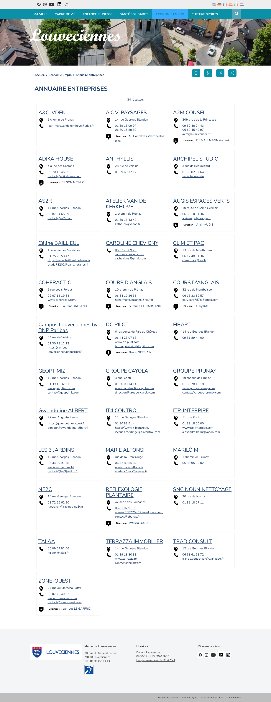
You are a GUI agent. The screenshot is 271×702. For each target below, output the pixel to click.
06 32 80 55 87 (126, 463)
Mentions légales (189, 697)
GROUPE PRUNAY (194, 370)
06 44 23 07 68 (126, 338)
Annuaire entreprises (89, 75)
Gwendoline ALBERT (63, 410)
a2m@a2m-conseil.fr (196, 134)
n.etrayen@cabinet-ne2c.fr (65, 507)
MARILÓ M (185, 449)
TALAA (46, 541)
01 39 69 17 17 (126, 172)
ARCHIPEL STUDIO (196, 158)
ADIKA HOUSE (55, 158)
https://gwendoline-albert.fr (66, 423)
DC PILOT (117, 324)
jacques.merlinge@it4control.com (137, 432)
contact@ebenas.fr (127, 517)
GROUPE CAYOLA (127, 370)
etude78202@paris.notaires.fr (68, 265)
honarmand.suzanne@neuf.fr (134, 300)
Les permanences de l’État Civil (155, 660)
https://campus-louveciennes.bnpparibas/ (65, 350)
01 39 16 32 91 (58, 384)
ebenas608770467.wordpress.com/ (139, 512)
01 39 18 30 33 (126, 555)
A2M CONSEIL (190, 112)
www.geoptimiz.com (61, 388)
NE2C (45, 489)
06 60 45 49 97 (193, 130)
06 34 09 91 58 (58, 463)
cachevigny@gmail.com (130, 258)
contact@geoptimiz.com (64, 393)
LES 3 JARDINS (56, 449)
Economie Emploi (60, 75)
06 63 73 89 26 (126, 250)
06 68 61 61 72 (193, 555)
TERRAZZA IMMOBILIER (134, 541)
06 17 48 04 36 (193, 256)
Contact (220, 697)
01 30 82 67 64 (193, 172)
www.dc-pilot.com (127, 342)
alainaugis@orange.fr (196, 218)
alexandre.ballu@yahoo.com (201, 432)
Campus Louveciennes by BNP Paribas (67, 327)
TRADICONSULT (192, 541)
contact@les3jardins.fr (63, 471)
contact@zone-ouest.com (65, 602)
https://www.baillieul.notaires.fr (69, 260)
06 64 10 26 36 (126, 296)
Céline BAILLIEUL (58, 243)
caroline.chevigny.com (129, 254)
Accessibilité (207, 697)
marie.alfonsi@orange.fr (131, 471)
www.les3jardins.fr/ (61, 467)
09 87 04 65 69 (58, 214)
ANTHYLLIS (120, 158)
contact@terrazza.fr (128, 563)
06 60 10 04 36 (193, 214)
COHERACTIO (55, 282)
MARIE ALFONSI (125, 449)
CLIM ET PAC (188, 243)
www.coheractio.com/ (62, 300)
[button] (220, 73)
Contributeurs (234, 697)
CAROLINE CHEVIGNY (132, 243)
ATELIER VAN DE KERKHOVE (126, 203)
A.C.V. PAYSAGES (126, 112)
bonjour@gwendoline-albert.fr (68, 428)
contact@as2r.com (60, 218)
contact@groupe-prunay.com (201, 393)
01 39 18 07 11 (193, 503)
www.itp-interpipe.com (197, 428)
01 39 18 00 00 (193, 423)
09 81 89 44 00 (193, 338)
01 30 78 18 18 (193, 384)
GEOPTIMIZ (51, 370)
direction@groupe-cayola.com (135, 393)
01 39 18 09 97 (126, 126)
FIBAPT (182, 324)
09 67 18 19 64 (58, 296)
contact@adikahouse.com (64, 176)
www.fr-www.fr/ (193, 176)
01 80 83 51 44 (126, 423)
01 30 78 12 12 (58, 343)
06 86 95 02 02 (193, 463)
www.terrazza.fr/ (126, 559)
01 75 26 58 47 (58, 256)
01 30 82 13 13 (100, 661)
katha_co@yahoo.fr (127, 224)
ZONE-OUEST (54, 580)
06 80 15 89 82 (126, 130)
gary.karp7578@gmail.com (200, 300)
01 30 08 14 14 (126, 384)
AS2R (45, 200)
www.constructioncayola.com (134, 388)
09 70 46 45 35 (58, 172)
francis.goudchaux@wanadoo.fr (203, 559)
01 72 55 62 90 (58, 503)
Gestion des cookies (168, 697)
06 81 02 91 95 (126, 508)
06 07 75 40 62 (58, 594)
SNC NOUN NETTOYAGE (202, 489)
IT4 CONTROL (122, 410)
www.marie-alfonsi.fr (129, 467)
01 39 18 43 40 (126, 220)
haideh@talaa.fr (58, 553)
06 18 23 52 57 (193, 296)
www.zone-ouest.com (62, 598)
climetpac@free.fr (194, 260)
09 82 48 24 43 (193, 126)
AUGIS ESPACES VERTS (201, 200)
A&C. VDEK (51, 112)
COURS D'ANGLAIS (129, 282)
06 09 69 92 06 (58, 548)
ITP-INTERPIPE (191, 410)
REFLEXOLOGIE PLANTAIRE (124, 492)
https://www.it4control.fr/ (132, 428)
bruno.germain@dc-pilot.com (134, 346)
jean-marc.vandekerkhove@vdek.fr (71, 126)
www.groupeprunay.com (198, 388)
